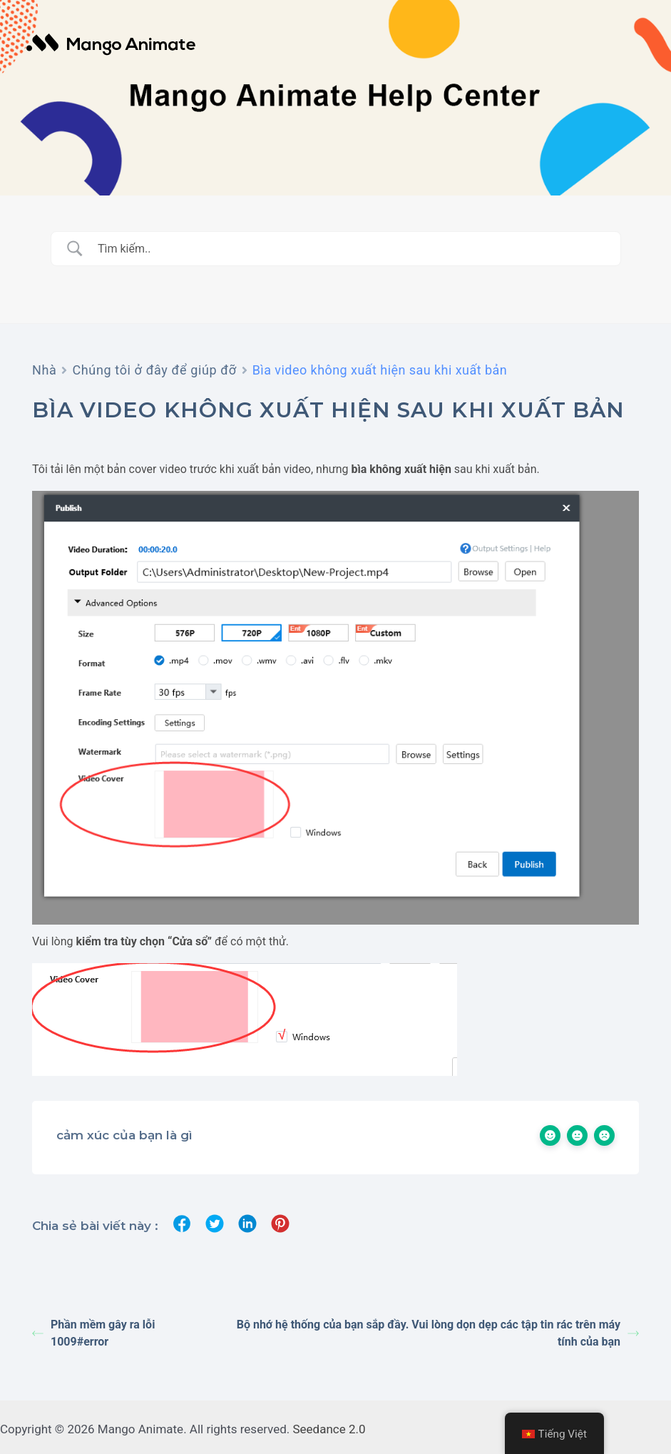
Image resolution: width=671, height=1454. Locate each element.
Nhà (44, 369)
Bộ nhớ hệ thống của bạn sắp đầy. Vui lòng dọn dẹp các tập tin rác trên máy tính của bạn (438, 1333)
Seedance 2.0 (329, 1429)
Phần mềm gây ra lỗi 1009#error (93, 1333)
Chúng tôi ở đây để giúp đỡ (154, 369)
